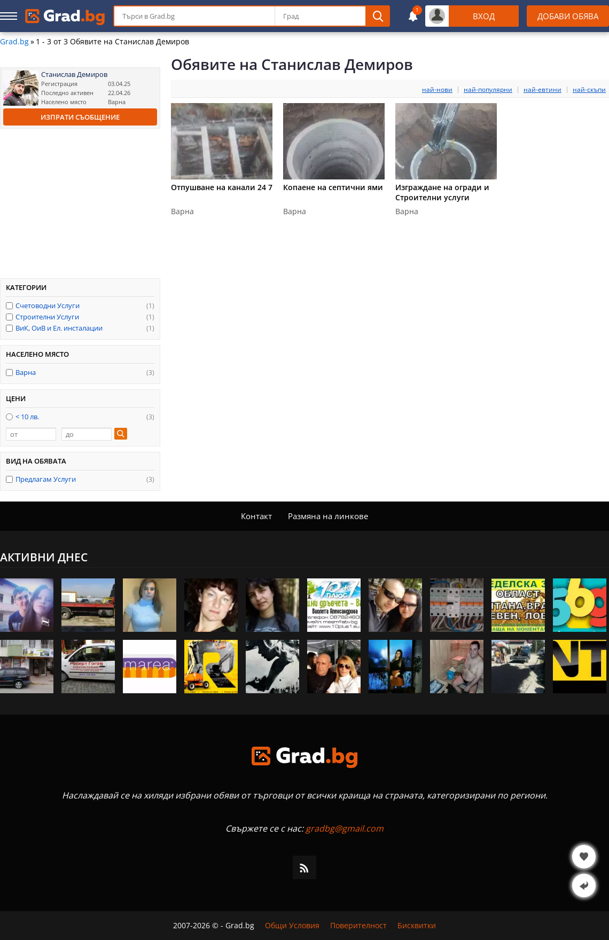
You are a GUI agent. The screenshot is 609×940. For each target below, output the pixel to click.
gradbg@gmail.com (345, 828)
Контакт (256, 516)
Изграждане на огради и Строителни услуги (442, 192)
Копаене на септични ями (333, 187)
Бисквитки (416, 925)
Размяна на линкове (328, 516)
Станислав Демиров (74, 74)
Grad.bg (14, 41)
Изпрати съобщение (80, 117)
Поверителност (358, 925)
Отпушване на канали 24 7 (221, 187)
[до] (86, 434)
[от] (31, 434)
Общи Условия (292, 925)
